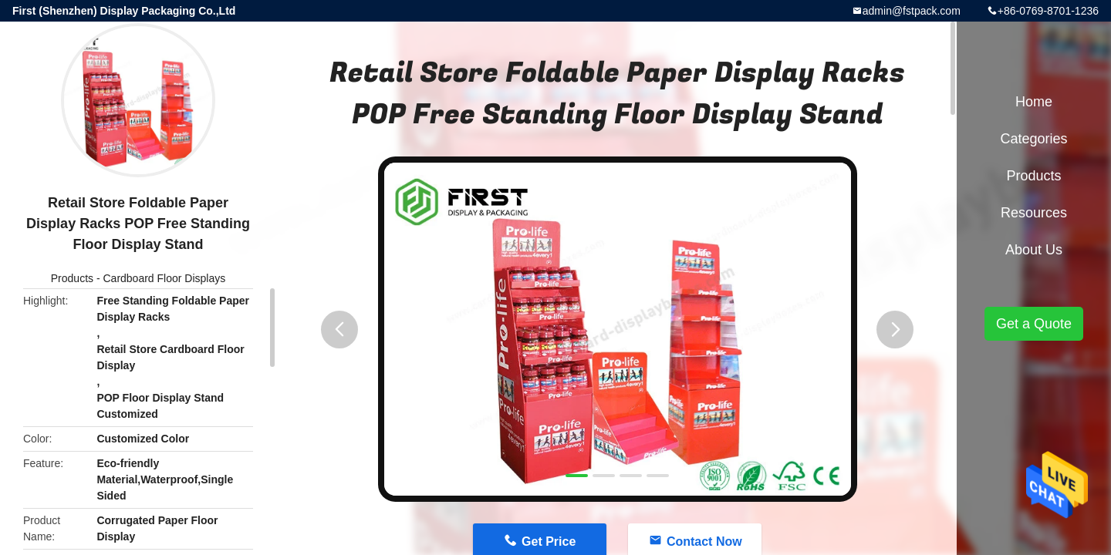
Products (72, 278)
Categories (1033, 138)
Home (1033, 101)
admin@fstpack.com (912, 11)
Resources (1034, 212)
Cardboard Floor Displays (164, 278)
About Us (1033, 249)
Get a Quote (1034, 323)
